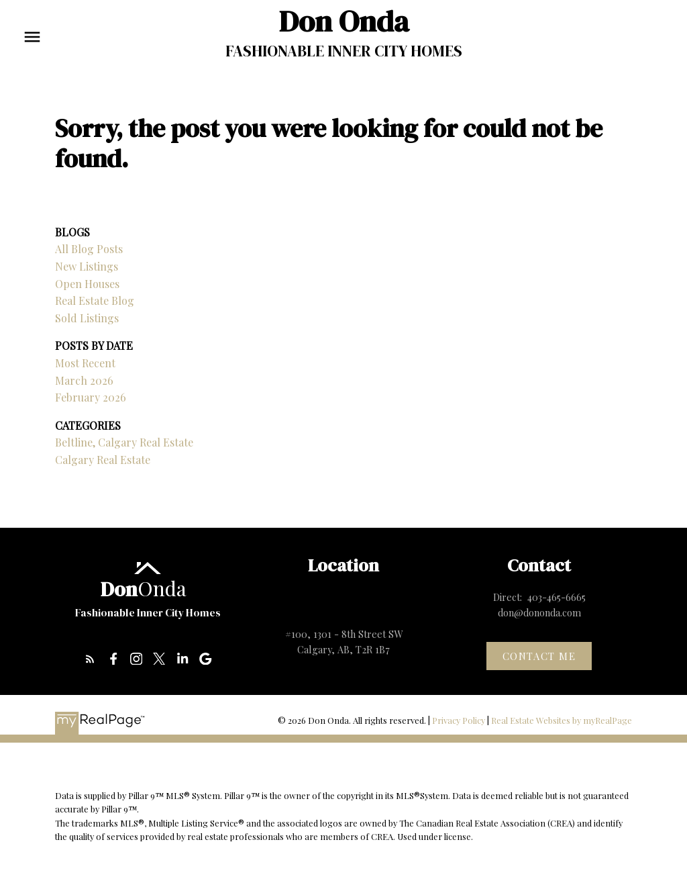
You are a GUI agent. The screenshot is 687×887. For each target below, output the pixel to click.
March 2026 (84, 380)
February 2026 (90, 397)
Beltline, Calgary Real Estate (124, 442)
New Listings (86, 266)
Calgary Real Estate (102, 460)
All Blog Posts (89, 249)
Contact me (539, 656)
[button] (90, 659)
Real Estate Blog (94, 300)
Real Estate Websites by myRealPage (561, 720)
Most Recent (85, 363)
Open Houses (87, 284)
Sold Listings (87, 318)
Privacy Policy (458, 720)
